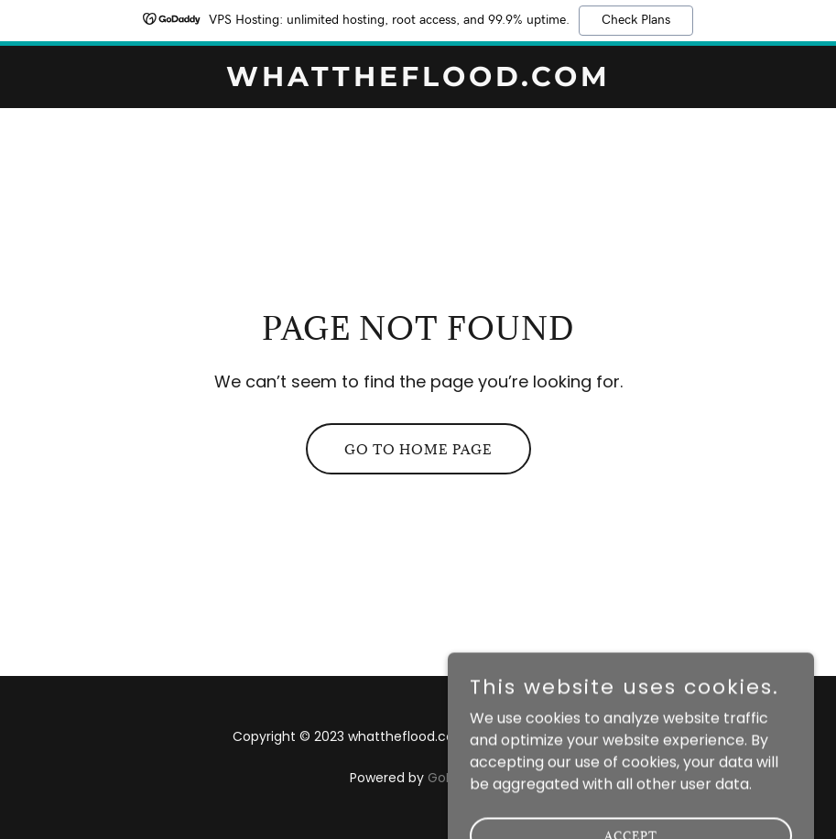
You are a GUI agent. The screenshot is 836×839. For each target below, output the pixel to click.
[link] (418, 81)
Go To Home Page (418, 449)
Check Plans (636, 20)
